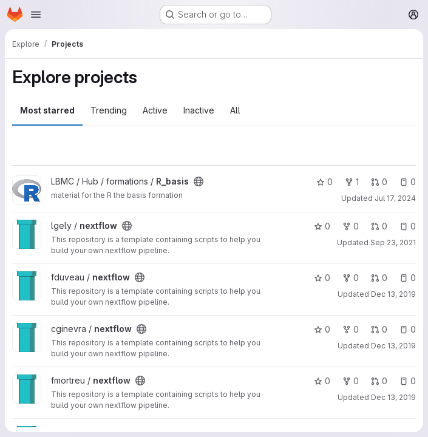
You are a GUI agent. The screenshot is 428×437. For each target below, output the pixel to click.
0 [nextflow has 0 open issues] (407, 226)
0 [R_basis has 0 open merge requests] (379, 182)
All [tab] (235, 110)
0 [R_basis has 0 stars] (324, 182)
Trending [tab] (108, 110)
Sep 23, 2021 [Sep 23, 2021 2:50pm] (393, 242)
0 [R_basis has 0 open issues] (407, 182)
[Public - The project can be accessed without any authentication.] (198, 181)
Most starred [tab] (47, 110)
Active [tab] (155, 110)
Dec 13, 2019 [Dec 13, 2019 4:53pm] (393, 294)
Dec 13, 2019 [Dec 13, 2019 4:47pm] (393, 397)
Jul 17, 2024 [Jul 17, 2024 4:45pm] (395, 198)
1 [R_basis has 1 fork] (352, 182)
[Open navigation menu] (36, 14)
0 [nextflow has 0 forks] (350, 226)
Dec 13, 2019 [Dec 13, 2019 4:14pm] (393, 345)
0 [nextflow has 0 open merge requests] (379, 226)
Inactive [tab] (198, 110)
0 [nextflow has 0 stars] (322, 226)
